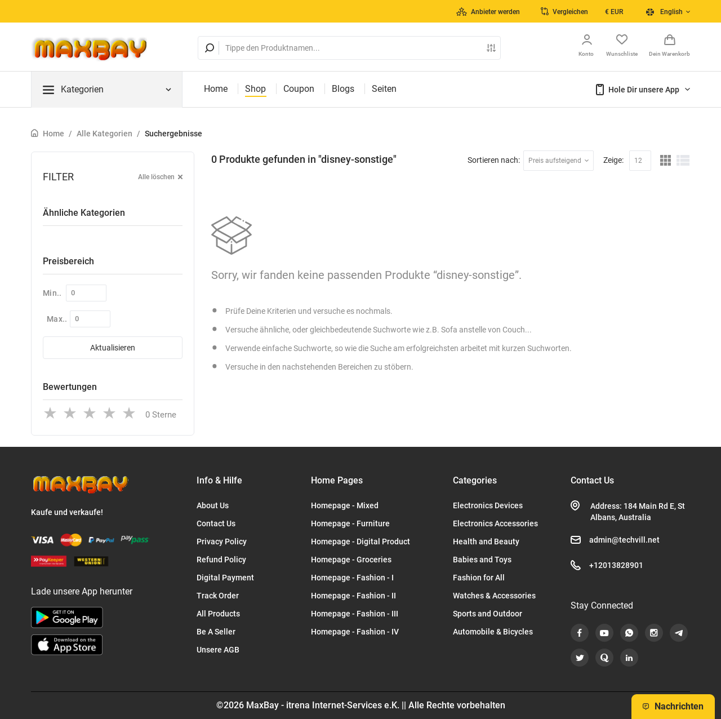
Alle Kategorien (104, 133)
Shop (255, 88)
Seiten (384, 88)
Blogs (343, 88)
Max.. (57, 318)
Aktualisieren (112, 347)
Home (216, 88)
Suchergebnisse (173, 133)
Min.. (52, 293)
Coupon (298, 88)
